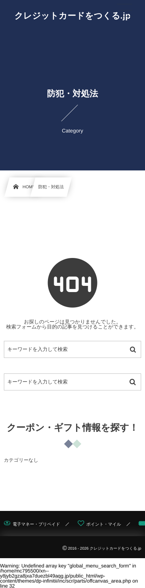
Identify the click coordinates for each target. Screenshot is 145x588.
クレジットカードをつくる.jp (72, 16)
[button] (124, 10)
